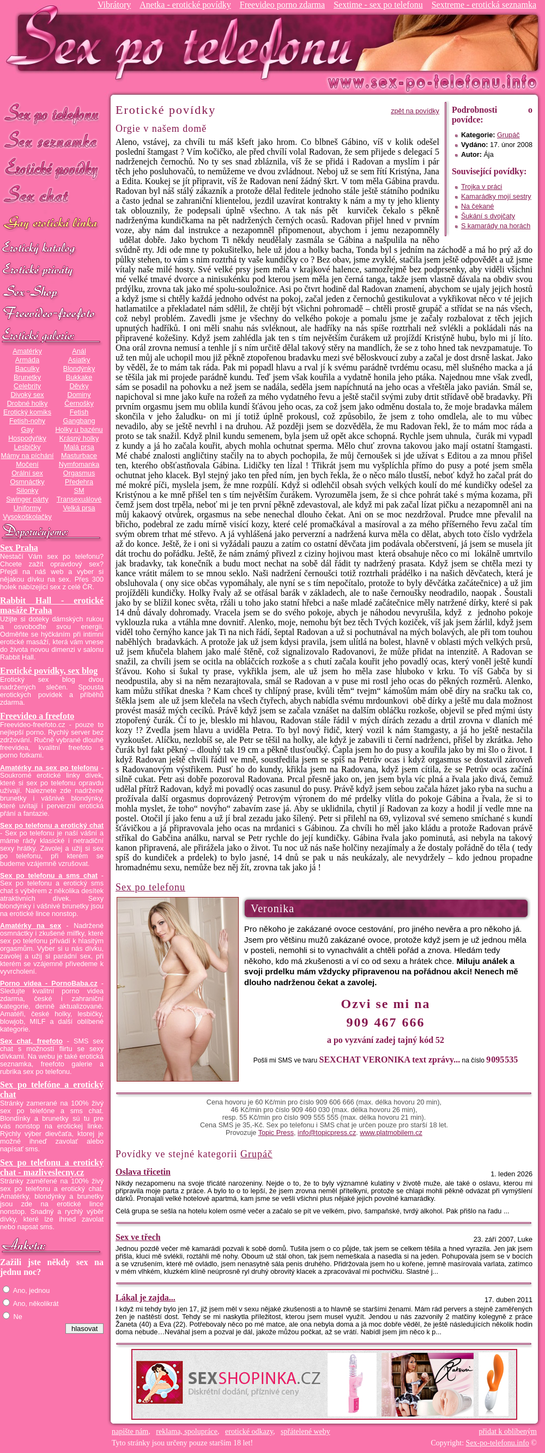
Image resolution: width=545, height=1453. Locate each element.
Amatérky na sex (30, 926)
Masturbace (79, 456)
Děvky (78, 386)
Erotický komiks (27, 412)
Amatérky (27, 351)
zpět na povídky (415, 111)
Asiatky (79, 360)
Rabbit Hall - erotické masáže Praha (52, 605)
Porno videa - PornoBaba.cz (49, 983)
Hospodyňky (27, 438)
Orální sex (27, 473)
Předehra (79, 482)
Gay (27, 430)
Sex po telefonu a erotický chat (52, 825)
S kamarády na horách (495, 226)
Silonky (27, 490)
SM (79, 490)
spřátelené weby (305, 1431)
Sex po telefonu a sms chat (49, 876)
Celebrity (27, 386)
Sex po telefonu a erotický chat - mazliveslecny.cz (52, 1167)
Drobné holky (27, 403)
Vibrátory (114, 4)
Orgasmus (79, 473)
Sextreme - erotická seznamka (484, 4)
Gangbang (79, 421)
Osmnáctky (27, 482)
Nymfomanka (79, 464)
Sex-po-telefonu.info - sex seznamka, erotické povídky (183, 42)
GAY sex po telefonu (52, 224)
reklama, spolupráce (186, 1431)
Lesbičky (27, 447)
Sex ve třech (138, 1237)
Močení (27, 464)
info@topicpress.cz (327, 1133)
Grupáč (508, 135)
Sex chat (52, 196)
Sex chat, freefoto (31, 1041)
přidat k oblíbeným (508, 1431)
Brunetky (27, 377)
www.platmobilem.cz (391, 1133)
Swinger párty (27, 499)
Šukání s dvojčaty (488, 216)
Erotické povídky (52, 168)
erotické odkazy (249, 1431)
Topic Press (276, 1133)
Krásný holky (79, 438)
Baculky (27, 369)
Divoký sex (27, 395)
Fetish (79, 412)
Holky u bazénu (78, 430)
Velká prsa (79, 508)
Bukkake (79, 377)
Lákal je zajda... (145, 1297)
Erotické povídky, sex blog (49, 670)
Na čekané (477, 206)
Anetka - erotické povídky (185, 4)
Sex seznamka (52, 141)
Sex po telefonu (52, 113)
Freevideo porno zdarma (282, 4)
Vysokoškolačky (27, 517)
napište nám (130, 1431)
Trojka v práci (481, 187)
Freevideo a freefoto (37, 716)
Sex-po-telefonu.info (497, 1443)
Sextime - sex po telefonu (378, 4)
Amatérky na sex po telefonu (49, 768)
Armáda (27, 360)
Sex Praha (19, 547)
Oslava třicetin (143, 1171)
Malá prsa (79, 447)
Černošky (78, 403)
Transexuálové (79, 499)
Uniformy (27, 508)
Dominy (79, 395)
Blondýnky (79, 369)
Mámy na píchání (27, 456)
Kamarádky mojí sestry (496, 196)
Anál (79, 351)
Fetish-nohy (27, 421)
